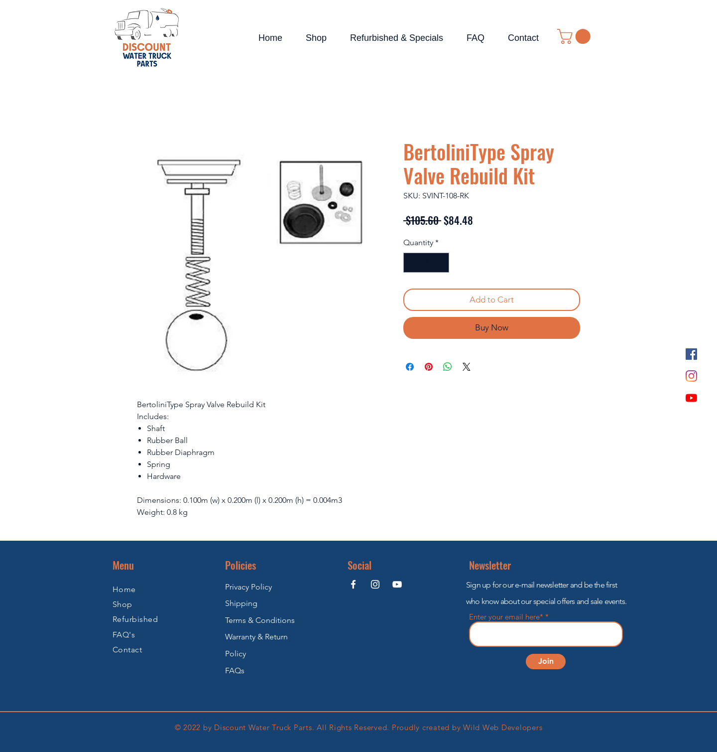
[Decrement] (412, 262)
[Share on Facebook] (410, 367)
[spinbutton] (426, 262)
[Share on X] (467, 367)
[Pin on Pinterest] (429, 367)
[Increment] (441, 262)
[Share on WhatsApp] (448, 367)
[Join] (546, 661)
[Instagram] (691, 376)
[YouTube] (691, 398)
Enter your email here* (506, 616)
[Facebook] (691, 354)
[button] (575, 36)
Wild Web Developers (502, 727)
